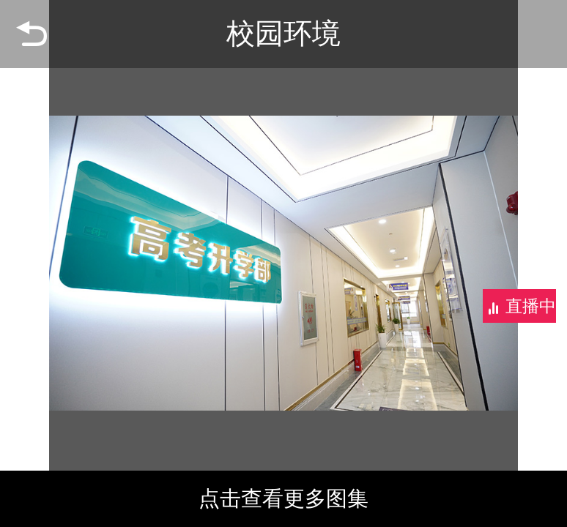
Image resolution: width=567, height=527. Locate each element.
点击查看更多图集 (283, 498)
